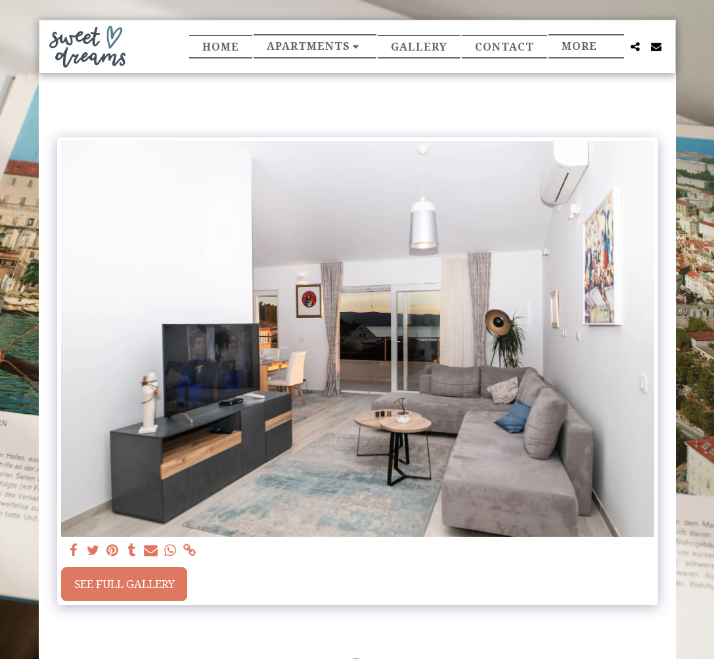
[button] (315, 46)
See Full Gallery (124, 583)
